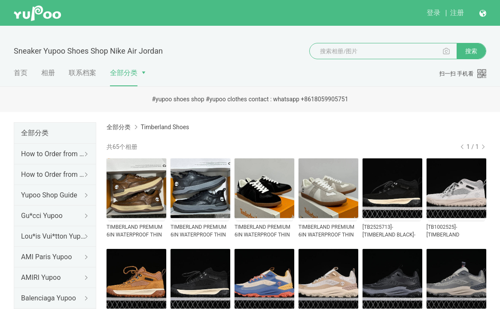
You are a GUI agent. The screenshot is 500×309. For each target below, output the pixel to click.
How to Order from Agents (53, 174)
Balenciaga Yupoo (48, 298)
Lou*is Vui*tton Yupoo (53, 236)
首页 (20, 73)
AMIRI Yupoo (41, 277)
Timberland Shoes (164, 127)
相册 (48, 73)
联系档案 (82, 73)
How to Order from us (53, 154)
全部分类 (123, 73)
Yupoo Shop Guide (49, 195)
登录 (433, 13)
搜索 (471, 51)
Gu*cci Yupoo (42, 216)
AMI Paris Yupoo (46, 257)
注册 (457, 13)
